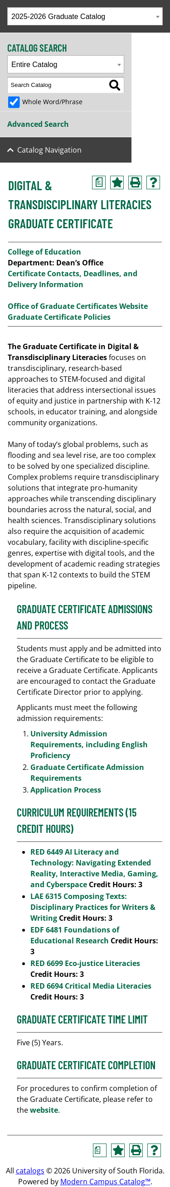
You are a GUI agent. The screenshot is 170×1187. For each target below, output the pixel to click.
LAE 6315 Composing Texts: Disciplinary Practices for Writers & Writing (92, 907)
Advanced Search (38, 124)
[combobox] (85, 16)
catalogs (30, 1171)
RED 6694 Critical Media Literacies (90, 986)
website (44, 1110)
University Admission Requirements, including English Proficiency (89, 744)
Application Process (66, 790)
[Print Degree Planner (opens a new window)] (99, 182)
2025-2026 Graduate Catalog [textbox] (58, 16)
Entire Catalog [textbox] (34, 64)
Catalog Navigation (49, 150)
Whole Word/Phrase (52, 101)
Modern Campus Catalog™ (105, 1182)
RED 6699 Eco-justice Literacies (85, 963)
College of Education (44, 252)
